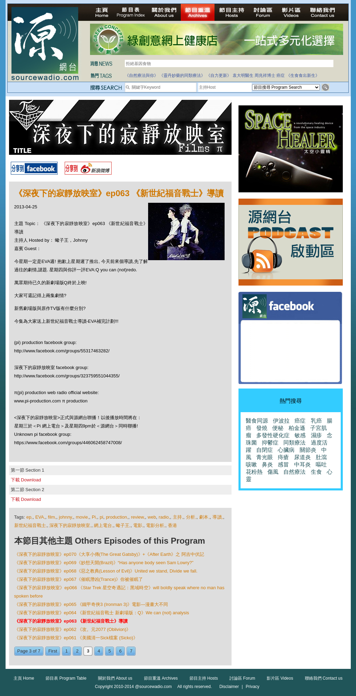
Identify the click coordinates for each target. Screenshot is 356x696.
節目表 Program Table (66, 678)
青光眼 (264, 457)
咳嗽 (251, 464)
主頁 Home (24, 678)
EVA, (40, 517)
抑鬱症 (270, 443)
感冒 (283, 464)
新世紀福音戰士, (30, 525)
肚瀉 (321, 457)
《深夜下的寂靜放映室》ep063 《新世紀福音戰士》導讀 (71, 621)
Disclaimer (229, 686)
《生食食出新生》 (302, 75)
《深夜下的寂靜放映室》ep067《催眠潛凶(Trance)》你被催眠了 (78, 579)
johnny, (66, 517)
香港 (172, 525)
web (152, 517)
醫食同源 (257, 421)
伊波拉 (281, 421)
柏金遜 (297, 428)
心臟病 (286, 450)
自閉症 (264, 450)
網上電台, (103, 525)
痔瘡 (283, 457)
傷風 (272, 472)
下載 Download (26, 479)
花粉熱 (254, 472)
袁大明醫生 (243, 75)
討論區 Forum (242, 678)
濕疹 (316, 435)
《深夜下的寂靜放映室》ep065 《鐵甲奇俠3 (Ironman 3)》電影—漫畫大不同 (91, 604)
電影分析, (155, 525)
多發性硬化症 (273, 435)
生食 (316, 472)
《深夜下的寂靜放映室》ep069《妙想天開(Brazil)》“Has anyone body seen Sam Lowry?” (104, 562)
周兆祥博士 (264, 75)
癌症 (280, 75)
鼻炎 (267, 464)
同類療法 (294, 443)
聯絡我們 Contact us (324, 678)
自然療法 (294, 472)
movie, (82, 517)
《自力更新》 (218, 75)
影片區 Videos (280, 678)
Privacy (252, 686)
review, (138, 517)
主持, (178, 517)
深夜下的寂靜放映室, (70, 525)
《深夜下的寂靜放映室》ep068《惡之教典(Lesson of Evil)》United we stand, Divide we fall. (105, 571)
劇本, (204, 517)
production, (117, 517)
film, (52, 517)
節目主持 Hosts (203, 678)
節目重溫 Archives (161, 678)
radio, (164, 517)
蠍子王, (123, 525)
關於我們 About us (115, 678)
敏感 (300, 435)
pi (101, 517)
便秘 (277, 428)
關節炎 (308, 450)
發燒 (261, 428)
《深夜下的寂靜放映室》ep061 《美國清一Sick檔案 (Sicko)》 (76, 637)
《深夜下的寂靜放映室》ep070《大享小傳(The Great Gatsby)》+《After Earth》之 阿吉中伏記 (109, 554)
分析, (191, 517)
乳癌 (316, 421)
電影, (138, 525)
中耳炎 (302, 464)
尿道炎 (302, 457)
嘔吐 (321, 464)
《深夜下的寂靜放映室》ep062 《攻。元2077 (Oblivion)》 (72, 629)
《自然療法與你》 (141, 75)
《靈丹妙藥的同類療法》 (182, 75)
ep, (29, 517)
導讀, (217, 517)
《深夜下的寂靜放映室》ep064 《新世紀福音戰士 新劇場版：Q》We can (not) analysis (101, 612)
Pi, (94, 517)
